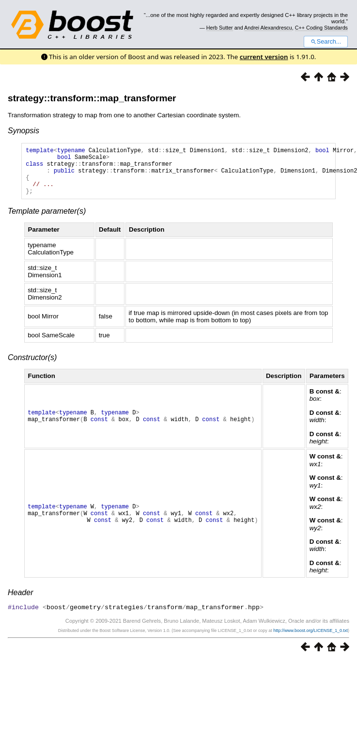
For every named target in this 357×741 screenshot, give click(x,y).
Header (20, 603)
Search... (325, 41)
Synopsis (23, 130)
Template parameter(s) (47, 221)
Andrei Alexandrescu (268, 28)
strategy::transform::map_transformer (92, 98)
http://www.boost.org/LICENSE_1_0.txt (310, 640)
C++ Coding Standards (321, 28)
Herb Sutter (219, 28)
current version (264, 56)
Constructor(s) (32, 367)
